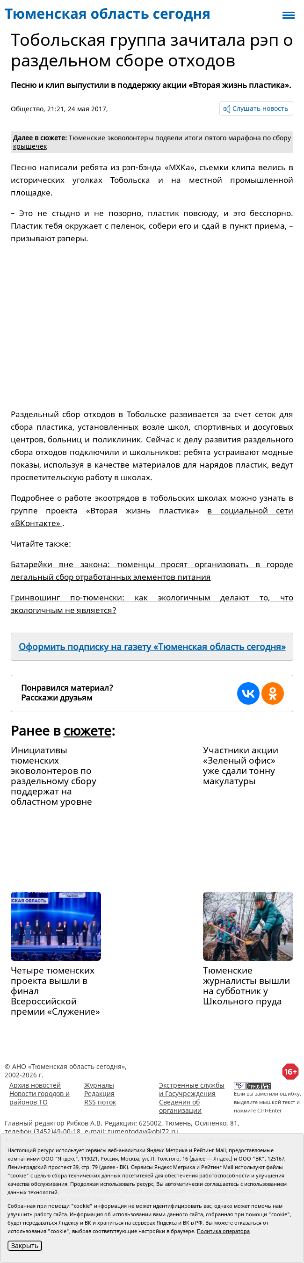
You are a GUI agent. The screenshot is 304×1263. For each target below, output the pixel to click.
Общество (27, 108)
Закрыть (24, 1245)
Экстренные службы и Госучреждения (191, 1089)
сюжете (87, 730)
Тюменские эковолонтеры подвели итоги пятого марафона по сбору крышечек (152, 142)
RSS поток (100, 1101)
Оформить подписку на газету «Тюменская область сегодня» (152, 647)
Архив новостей (35, 1085)
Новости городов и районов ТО (39, 1097)
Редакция (99, 1093)
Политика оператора (223, 1230)
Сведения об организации (180, 1106)
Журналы (99, 1085)
